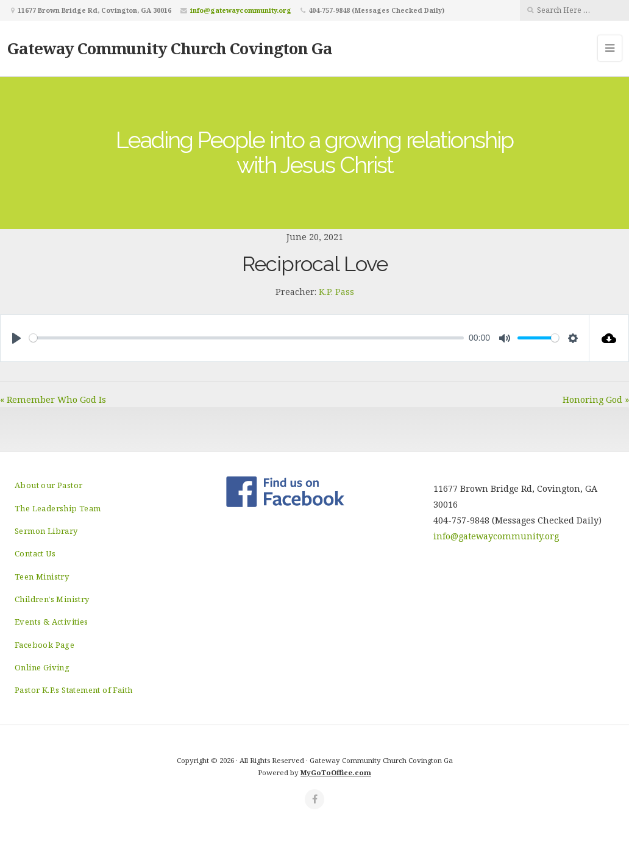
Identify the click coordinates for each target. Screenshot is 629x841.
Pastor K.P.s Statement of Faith (73, 689)
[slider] (246, 338)
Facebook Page (44, 644)
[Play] (16, 338)
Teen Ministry (42, 576)
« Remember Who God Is (53, 399)
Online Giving (42, 667)
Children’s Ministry (52, 599)
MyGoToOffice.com (335, 772)
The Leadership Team (58, 508)
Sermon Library (46, 530)
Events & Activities (51, 621)
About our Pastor (48, 485)
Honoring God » (596, 399)
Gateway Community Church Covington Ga (169, 48)
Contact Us (35, 553)
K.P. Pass (336, 291)
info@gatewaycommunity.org (240, 10)
